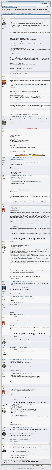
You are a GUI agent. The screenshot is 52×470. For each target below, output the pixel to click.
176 (40, 12)
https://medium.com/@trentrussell (14, 441)
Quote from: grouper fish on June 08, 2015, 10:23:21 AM (16, 159)
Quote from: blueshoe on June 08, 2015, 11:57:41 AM (16, 177)
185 (7, 13)
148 (8, 12)
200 (24, 13)
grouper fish (4, 175)
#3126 (49, 175)
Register (13, 7)
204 (29, 13)
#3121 (49, 17)
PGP (40, 114)
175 (39, 12)
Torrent (13, 6)
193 (16, 13)
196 (20, 13)
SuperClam (3, 359)
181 (3, 13)
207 (32, 13)
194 (17, 13)
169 (32, 12)
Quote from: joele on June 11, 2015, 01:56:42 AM (16, 361)
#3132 (49, 316)
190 (13, 13)
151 (12, 12)
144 (4, 12)
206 (31, 13)
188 (11, 13)
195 (19, 13)
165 (28, 12)
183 (5, 13)
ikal (2, 373)
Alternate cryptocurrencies (10, 9)
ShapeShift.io (4, 281)
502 (34, 13)
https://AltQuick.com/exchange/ (13, 114)
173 (37, 12)
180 (1, 13)
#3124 (49, 130)
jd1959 (3, 116)
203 (28, 13)
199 (23, 13)
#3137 (49, 385)
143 (3, 12)
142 (1, 12)
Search (8, 7)
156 (17, 12)
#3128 (49, 241)
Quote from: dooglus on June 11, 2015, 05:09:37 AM (16, 406)
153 (14, 12)
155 (16, 12)
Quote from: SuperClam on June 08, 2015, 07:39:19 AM (16, 82)
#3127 (49, 203)
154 (15, 12)
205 (30, 13)
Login (10, 7)
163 (26, 12)
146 (6, 12)
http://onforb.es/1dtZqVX (25, 287)
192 (15, 13)
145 (5, 12)
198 (22, 13)
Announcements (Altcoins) (18, 9)
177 (42, 12)
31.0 (11, 6)
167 (30, 12)
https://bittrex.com (20, 302)
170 (34, 12)
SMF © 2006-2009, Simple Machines (29, 468)
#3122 (49, 75)
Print (49, 13)
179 (44, 12)
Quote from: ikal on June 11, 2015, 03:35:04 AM (16, 407)
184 (6, 13)
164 (27, 12)
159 (21, 12)
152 (13, 12)
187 (9, 13)
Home (3, 7)
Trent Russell (4, 427)
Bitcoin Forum (3, 9)
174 (38, 12)
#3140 (49, 443)
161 (23, 12)
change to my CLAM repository (17, 330)
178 (43, 12)
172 (36, 12)
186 (8, 13)
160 (22, 12)
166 (29, 12)
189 (12, 13)
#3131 (49, 304)
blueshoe (3, 157)
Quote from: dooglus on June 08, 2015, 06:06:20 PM (16, 269)
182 (4, 13)
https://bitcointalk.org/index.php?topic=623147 (15, 278)
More (15, 7)
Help (6, 7)
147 (7, 12)
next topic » (50, 461)
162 (25, 12)
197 (21, 13)
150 (11, 12)
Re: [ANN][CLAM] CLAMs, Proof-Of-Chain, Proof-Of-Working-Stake (22, 116)
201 (25, 13)
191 (14, 13)
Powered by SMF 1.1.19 (21, 468)
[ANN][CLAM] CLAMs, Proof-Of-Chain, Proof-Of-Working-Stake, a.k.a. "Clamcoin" (34, 9)
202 (26, 13)
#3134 (49, 349)
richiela (3, 296)
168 (31, 12)
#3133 (49, 336)
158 (20, 12)
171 (35, 12)
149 (9, 12)
